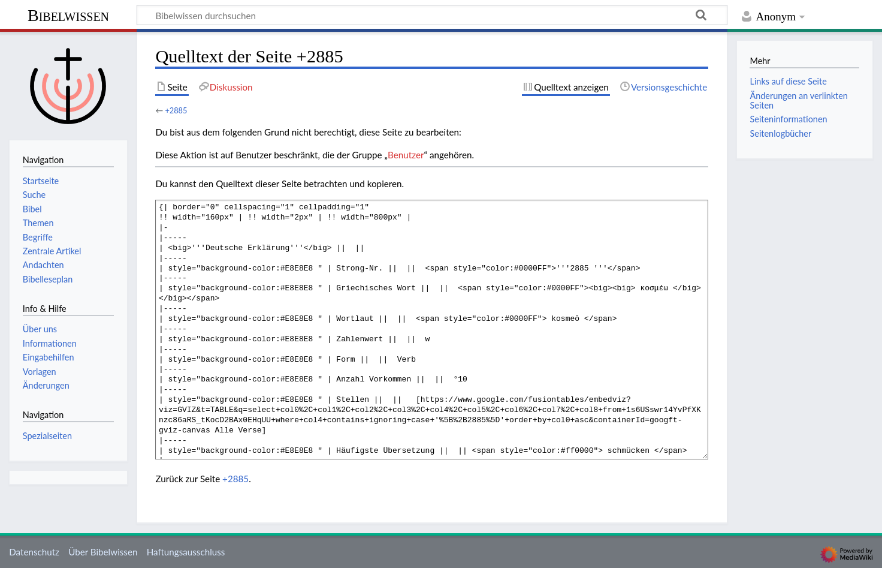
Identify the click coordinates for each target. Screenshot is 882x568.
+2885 (176, 110)
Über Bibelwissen (102, 551)
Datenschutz (34, 551)
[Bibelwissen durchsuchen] (432, 15)
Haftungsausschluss (186, 551)
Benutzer (406, 154)
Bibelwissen (68, 15)
